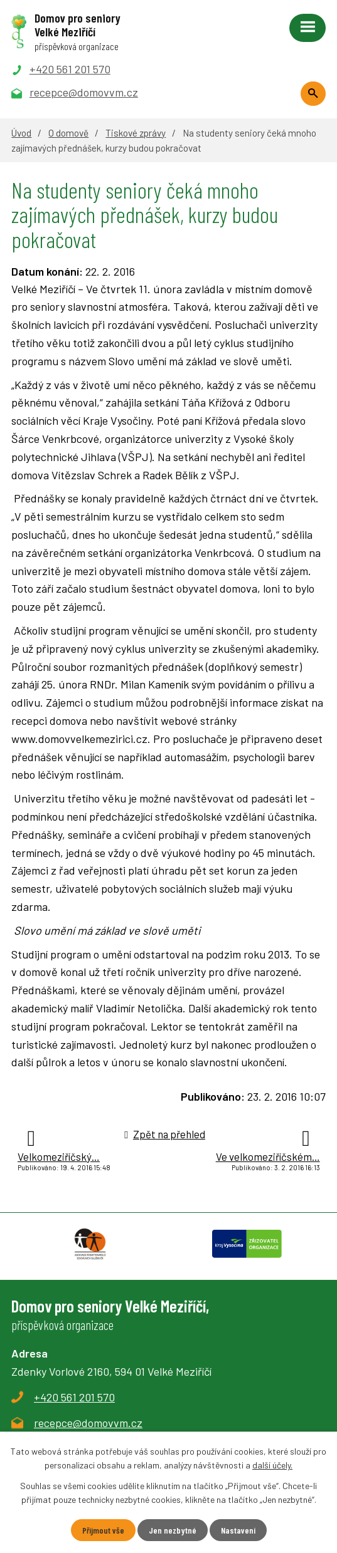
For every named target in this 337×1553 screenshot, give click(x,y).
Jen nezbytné (172, 1530)
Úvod (21, 132)
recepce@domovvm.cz (88, 1423)
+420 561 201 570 (74, 1397)
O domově (68, 132)
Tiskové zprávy (135, 132)
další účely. (272, 1465)
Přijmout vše (103, 1530)
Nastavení (238, 1530)
